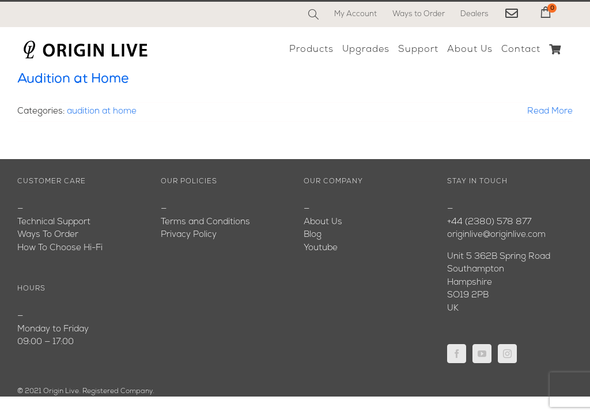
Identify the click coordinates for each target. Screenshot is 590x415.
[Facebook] (456, 353)
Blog (313, 235)
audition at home (102, 111)
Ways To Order (47, 235)
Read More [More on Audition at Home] (550, 111)
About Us (323, 222)
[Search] (313, 14)
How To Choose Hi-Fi (60, 248)
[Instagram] (507, 353)
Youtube (321, 248)
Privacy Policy (189, 235)
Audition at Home (72, 79)
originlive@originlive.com (496, 235)
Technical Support (53, 222)
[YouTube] (481, 353)
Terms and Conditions (205, 222)
